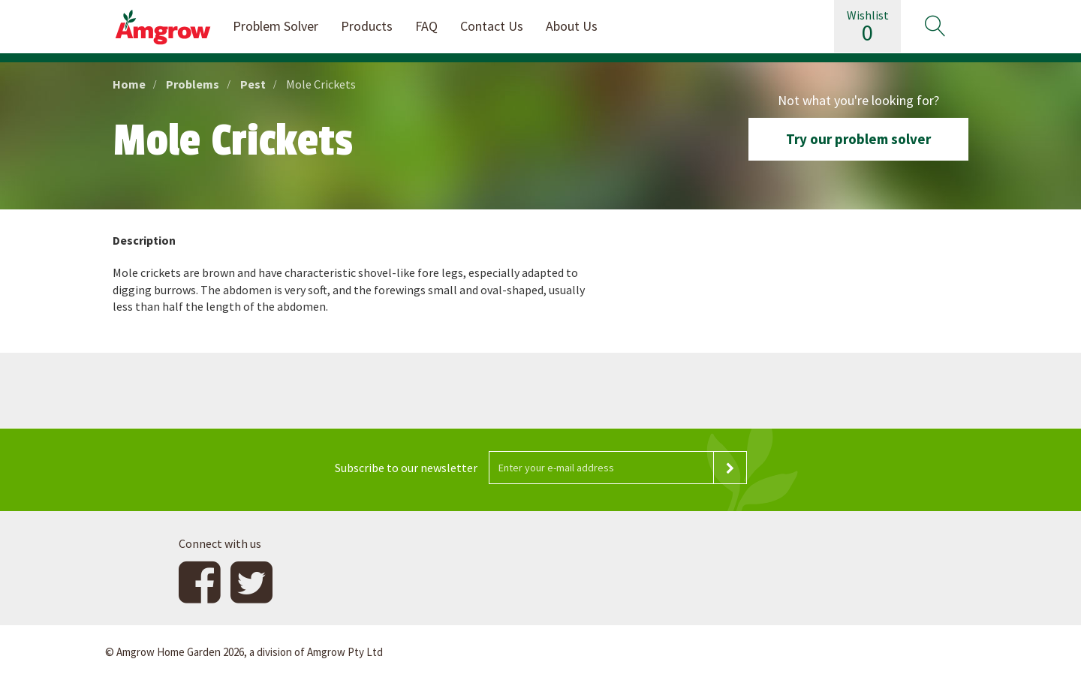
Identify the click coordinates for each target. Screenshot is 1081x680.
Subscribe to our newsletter (406, 467)
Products (367, 26)
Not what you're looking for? (858, 100)
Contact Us (491, 26)
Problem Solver (275, 26)
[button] (934, 26)
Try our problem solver (858, 139)
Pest (253, 84)
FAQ (426, 26)
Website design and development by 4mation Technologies (824, 652)
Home (129, 84)
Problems (192, 84)
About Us (572, 26)
